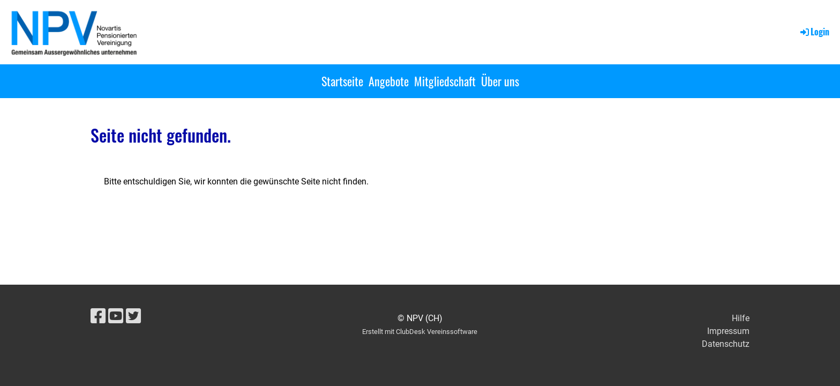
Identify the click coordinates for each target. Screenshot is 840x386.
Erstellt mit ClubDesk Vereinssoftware (419, 332)
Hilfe (740, 318)
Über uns (500, 81)
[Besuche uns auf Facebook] (98, 316)
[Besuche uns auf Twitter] (133, 316)
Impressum (728, 331)
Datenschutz (725, 344)
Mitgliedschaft (445, 81)
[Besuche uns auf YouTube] (115, 316)
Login (814, 31)
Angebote (389, 81)
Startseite (342, 81)
